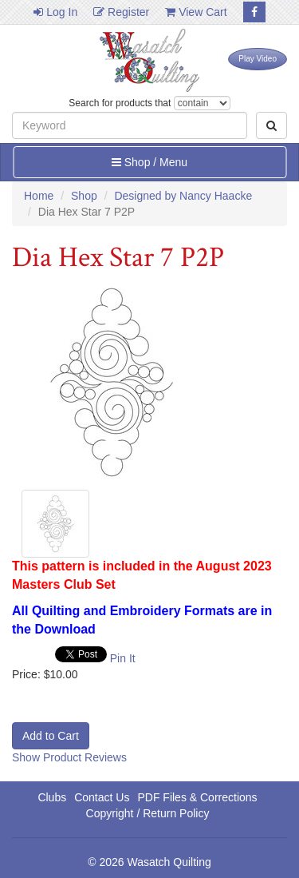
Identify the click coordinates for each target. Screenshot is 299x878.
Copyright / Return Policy (148, 813)
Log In (55, 12)
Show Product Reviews (69, 757)
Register (121, 12)
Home (38, 195)
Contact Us (101, 797)
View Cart (195, 12)
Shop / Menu (149, 162)
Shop (84, 195)
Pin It (123, 658)
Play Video (257, 58)
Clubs (51, 797)
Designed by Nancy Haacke (183, 195)
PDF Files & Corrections (197, 797)
